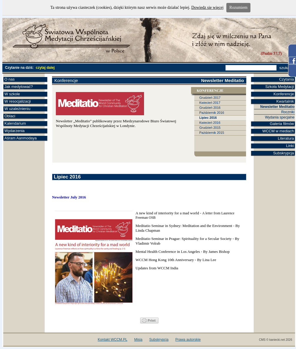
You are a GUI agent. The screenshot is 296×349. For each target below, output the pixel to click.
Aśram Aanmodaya (20, 138)
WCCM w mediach (278, 131)
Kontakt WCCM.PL (112, 340)
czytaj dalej (45, 68)
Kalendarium (15, 123)
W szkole (12, 94)
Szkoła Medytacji (279, 86)
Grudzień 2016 (209, 107)
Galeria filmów (282, 123)
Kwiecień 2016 (209, 122)
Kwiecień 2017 (209, 102)
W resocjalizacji (17, 101)
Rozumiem (238, 7)
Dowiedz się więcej (207, 7)
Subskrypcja (283, 153)
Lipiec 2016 (208, 117)
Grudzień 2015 (209, 127)
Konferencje (284, 94)
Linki (290, 145)
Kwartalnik (285, 101)
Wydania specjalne (280, 117)
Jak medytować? (18, 86)
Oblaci (9, 116)
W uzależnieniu (17, 108)
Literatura (286, 138)
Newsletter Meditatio (277, 107)
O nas (9, 79)
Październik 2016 (211, 112)
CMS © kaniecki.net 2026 (275, 339)
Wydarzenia (14, 130)
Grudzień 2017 (209, 97)
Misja (138, 340)
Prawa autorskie (188, 340)
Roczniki (288, 112)
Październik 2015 (211, 132)
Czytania (286, 79)
